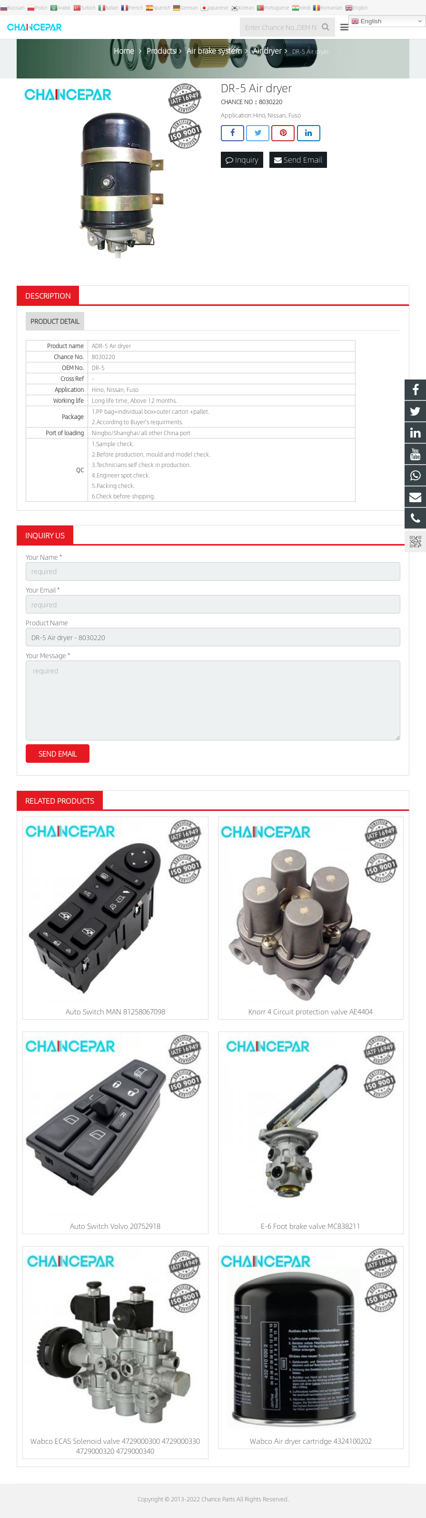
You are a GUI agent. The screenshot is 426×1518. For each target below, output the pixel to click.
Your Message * (48, 655)
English (366, 21)
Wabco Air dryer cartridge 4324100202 (311, 1440)
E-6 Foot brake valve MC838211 (310, 1225)
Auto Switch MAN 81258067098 (115, 1011)
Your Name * (44, 557)
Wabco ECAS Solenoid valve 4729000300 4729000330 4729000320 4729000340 (115, 1445)
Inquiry (242, 159)
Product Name (47, 622)
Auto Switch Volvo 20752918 (115, 1225)
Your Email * (42, 589)
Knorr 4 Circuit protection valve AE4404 (310, 1011)
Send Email (298, 159)
